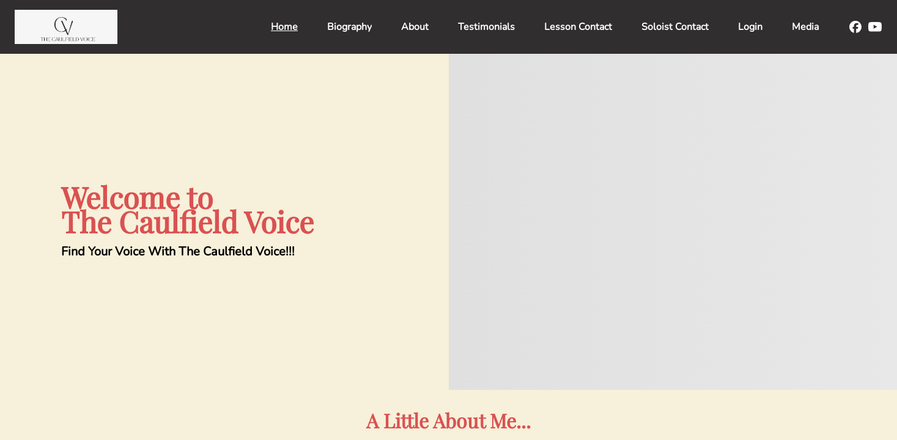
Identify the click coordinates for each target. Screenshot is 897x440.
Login (750, 27)
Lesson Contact (578, 27)
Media (805, 27)
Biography (349, 27)
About (415, 27)
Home (284, 27)
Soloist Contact (675, 27)
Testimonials (486, 27)
